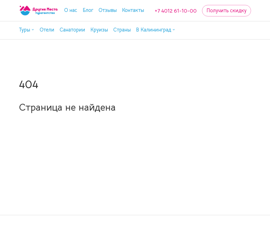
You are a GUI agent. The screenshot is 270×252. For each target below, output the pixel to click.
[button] (26, 30)
